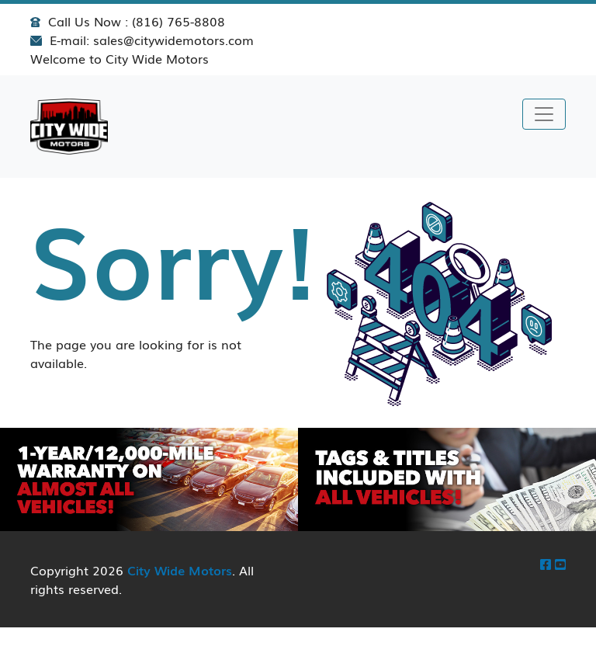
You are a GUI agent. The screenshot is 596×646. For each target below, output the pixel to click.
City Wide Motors (179, 570)
